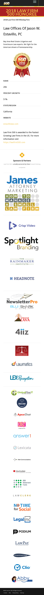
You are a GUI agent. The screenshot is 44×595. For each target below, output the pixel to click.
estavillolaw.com (10, 124)
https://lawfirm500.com (14, 142)
